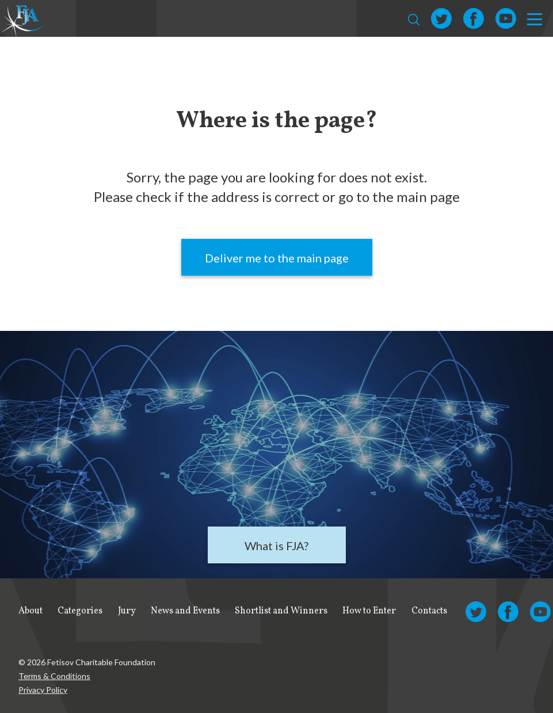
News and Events (185, 611)
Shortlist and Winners (281, 611)
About (30, 611)
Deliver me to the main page (277, 258)
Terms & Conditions (54, 676)
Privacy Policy (42, 690)
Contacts (429, 611)
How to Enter (369, 611)
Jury (127, 611)
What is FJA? (276, 545)
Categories (80, 611)
